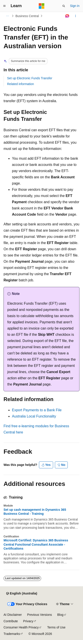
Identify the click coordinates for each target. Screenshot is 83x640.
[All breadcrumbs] (7, 16)
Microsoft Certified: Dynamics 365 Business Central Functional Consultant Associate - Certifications (36, 544)
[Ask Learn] (67, 16)
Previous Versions (39, 614)
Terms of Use (56, 627)
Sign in (74, 6)
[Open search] (63, 6)
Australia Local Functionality (34, 416)
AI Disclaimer (13, 614)
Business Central (27, 16)
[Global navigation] (4, 6)
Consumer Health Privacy (21, 627)
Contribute (11, 621)
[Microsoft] (41, 6)
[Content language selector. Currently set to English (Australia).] (22, 593)
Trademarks (12, 634)
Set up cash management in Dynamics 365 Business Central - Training (35, 511)
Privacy (28, 621)
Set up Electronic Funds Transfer (29, 78)
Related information (20, 84)
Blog (60, 614)
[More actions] (75, 16)
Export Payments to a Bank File (37, 410)
